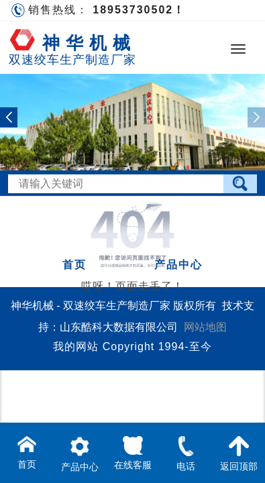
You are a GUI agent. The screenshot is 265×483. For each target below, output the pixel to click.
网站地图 (205, 327)
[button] (8, 117)
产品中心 (178, 264)
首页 (74, 264)
